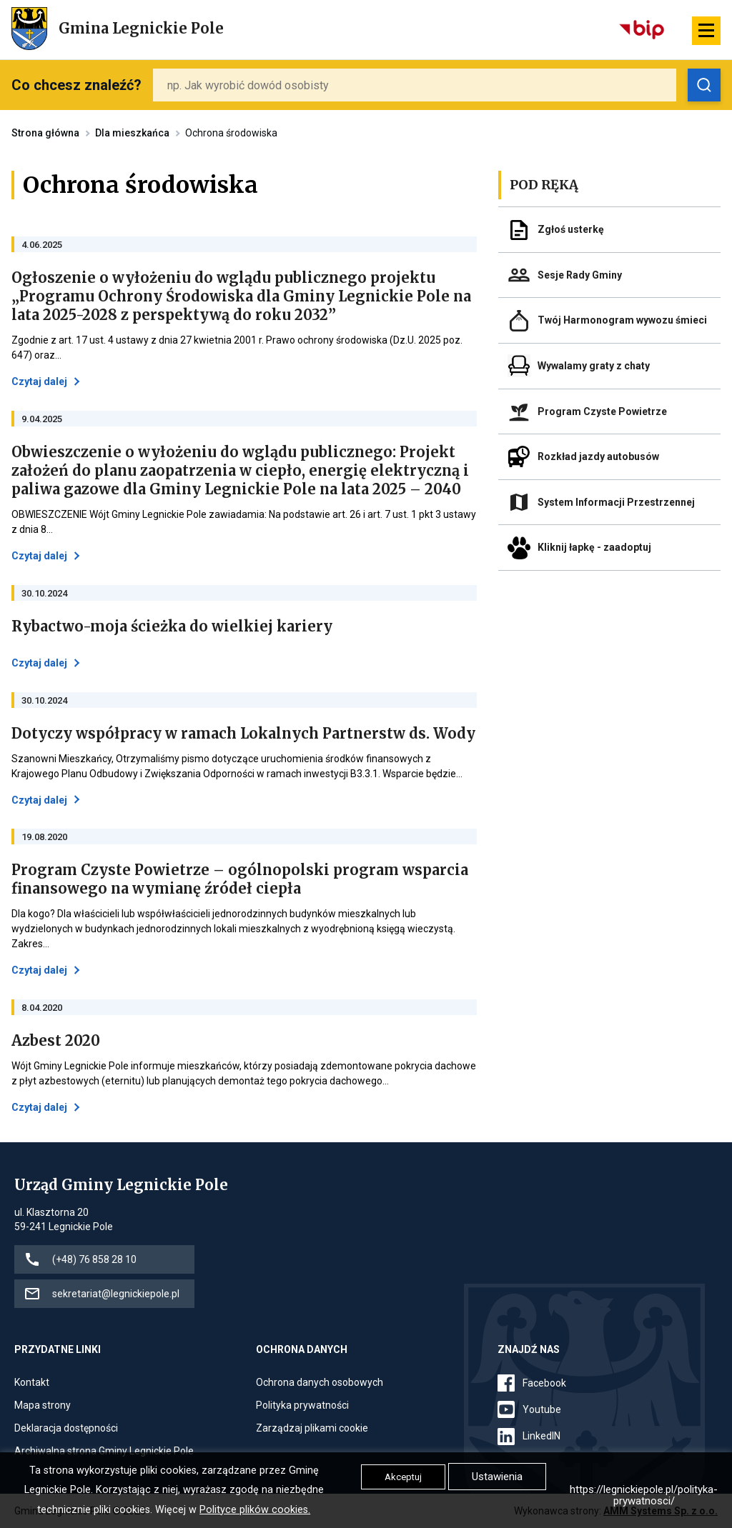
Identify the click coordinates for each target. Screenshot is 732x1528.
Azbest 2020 (55, 1041)
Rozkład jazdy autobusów (598, 456)
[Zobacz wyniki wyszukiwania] (704, 85)
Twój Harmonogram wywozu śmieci (622, 320)
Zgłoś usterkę (571, 229)
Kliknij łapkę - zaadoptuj (594, 547)
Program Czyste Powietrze (602, 411)
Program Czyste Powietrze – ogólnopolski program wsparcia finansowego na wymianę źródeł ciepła (239, 879)
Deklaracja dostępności (66, 1428)
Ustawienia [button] (497, 1476)
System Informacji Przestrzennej (616, 502)
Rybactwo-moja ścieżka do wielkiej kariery (171, 626)
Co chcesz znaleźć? (76, 85)
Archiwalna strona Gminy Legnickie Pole (104, 1450)
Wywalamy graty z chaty (594, 365)
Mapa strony (42, 1405)
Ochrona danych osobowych (319, 1382)
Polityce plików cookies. (254, 1510)
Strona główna (45, 133)
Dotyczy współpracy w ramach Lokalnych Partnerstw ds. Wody (243, 733)
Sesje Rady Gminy (580, 275)
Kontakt (31, 1382)
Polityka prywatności (302, 1405)
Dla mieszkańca (132, 133)
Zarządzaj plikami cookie (312, 1428)
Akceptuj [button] (403, 1477)
